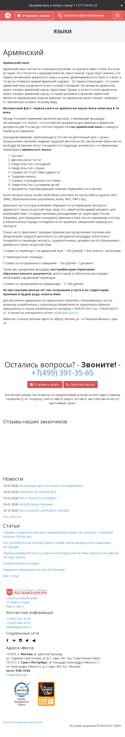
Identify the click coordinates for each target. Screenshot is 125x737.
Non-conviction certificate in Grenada (44, 510)
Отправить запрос (45, 384)
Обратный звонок (80, 384)
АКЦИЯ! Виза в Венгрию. (36, 504)
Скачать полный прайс (22, 598)
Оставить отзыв (17, 602)
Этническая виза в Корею (21, 563)
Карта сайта (14, 606)
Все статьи (11, 576)
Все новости (12, 517)
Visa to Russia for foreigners (38, 498)
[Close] (121, 5)
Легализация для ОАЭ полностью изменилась (51, 486)
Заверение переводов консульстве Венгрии (34, 570)
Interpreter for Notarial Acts (37, 492)
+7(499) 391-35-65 (62, 373)
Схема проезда (16, 675)
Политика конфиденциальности (23, 722)
